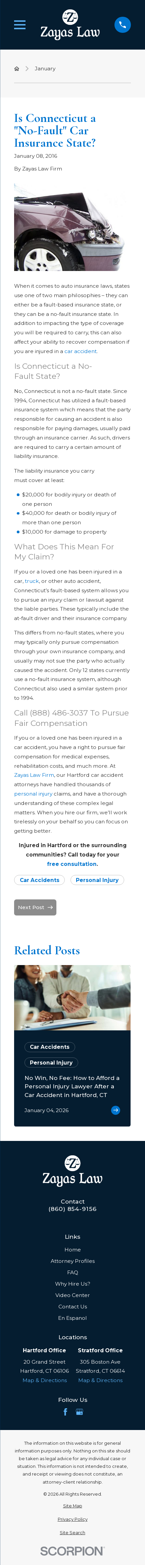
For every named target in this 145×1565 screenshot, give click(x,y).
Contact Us (72, 1306)
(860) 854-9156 (72, 1209)
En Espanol (72, 1318)
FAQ (72, 1272)
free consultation (72, 864)
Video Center (72, 1295)
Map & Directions (44, 1380)
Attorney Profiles (73, 1261)
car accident (80, 351)
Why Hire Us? (72, 1284)
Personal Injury (97, 880)
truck (32, 581)
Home (72, 1249)
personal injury (33, 794)
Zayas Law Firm (34, 775)
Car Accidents (39, 880)
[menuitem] (72, 1506)
